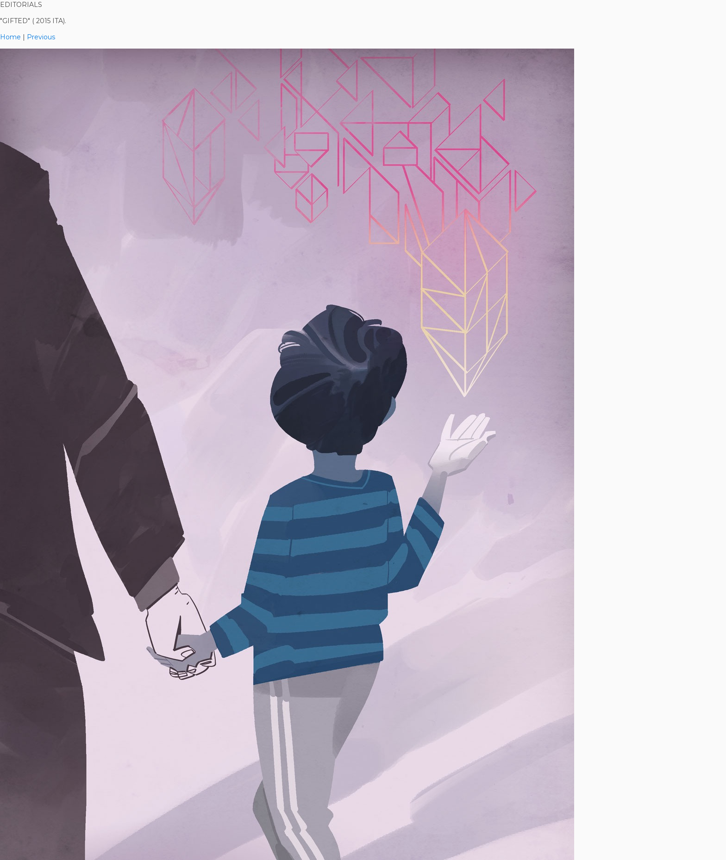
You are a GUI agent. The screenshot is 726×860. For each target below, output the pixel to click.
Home (10, 37)
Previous (41, 37)
